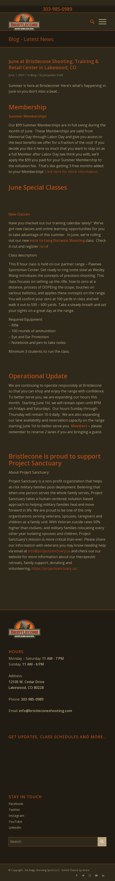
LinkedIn (15, 827)
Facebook (16, 803)
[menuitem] (90, 21)
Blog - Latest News (31, 39)
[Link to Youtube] (96, 875)
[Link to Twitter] (83, 875)
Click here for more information (71, 171)
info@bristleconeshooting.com (45, 710)
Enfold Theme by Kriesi (75, 870)
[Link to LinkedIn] (103, 875)
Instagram (16, 815)
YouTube (15, 821)
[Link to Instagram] (90, 875)
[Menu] (100, 21)
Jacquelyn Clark (53, 75)
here (43, 246)
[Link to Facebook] (76, 875)
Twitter (14, 809)
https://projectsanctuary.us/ (55, 568)
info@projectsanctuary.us (49, 551)
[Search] (90, 21)
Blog (33, 75)
